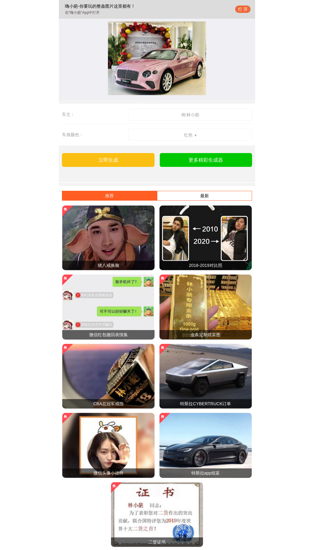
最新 (204, 195)
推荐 (109, 195)
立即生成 (108, 160)
